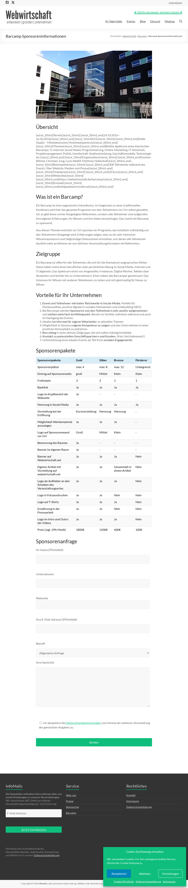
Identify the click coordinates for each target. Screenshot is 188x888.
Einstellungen (170, 873)
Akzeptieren (118, 873)
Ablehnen (144, 873)
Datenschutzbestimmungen (83, 723)
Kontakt (130, 795)
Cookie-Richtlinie (124, 881)
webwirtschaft (129, 36)
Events (131, 21)
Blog (143, 21)
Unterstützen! (175, 2)
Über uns (71, 795)
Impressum (169, 881)
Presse (69, 801)
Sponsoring (72, 806)
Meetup (170, 21)
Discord (155, 21)
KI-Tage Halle (113, 21)
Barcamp (142, 36)
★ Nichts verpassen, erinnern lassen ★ (158, 12)
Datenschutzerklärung (148, 881)
